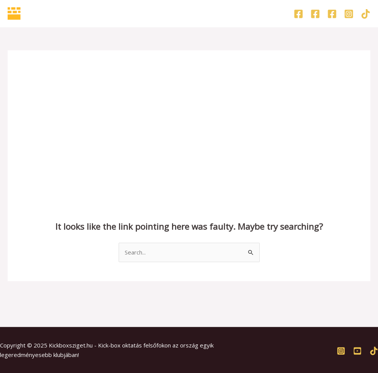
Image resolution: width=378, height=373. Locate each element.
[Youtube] (357, 351)
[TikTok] (365, 14)
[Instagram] (349, 14)
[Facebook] (298, 14)
